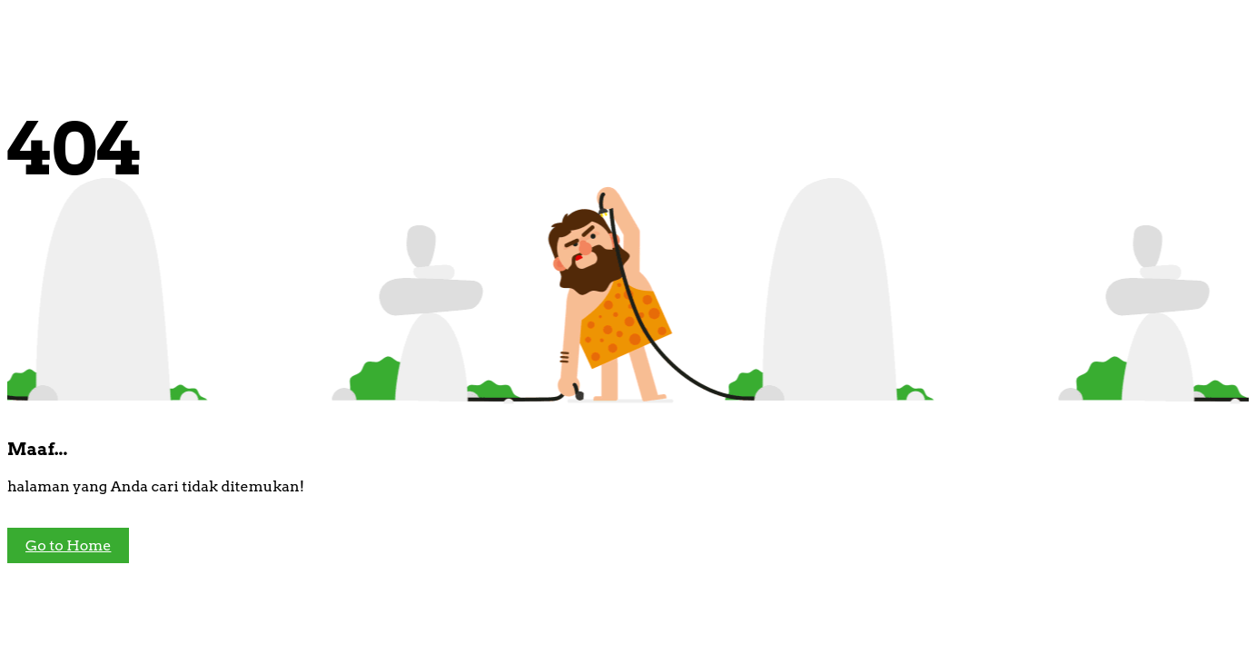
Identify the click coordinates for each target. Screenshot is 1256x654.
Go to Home (68, 545)
